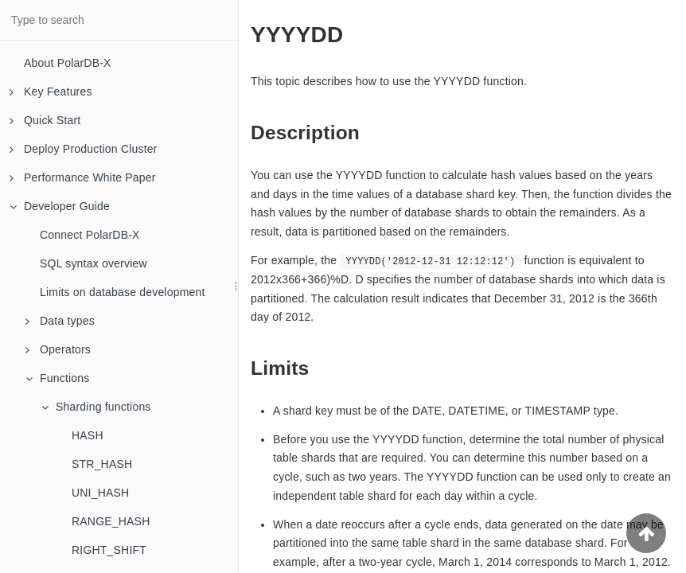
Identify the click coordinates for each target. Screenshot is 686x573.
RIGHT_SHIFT (109, 550)
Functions (57, 378)
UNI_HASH (100, 492)
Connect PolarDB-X (90, 234)
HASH (87, 435)
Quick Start (45, 120)
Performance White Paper (83, 177)
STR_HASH (102, 464)
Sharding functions (96, 406)
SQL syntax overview (93, 263)
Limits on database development (122, 292)
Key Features (51, 91)
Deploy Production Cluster (84, 148)
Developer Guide (60, 206)
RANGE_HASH (111, 521)
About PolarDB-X (67, 63)
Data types (60, 320)
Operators (58, 349)
